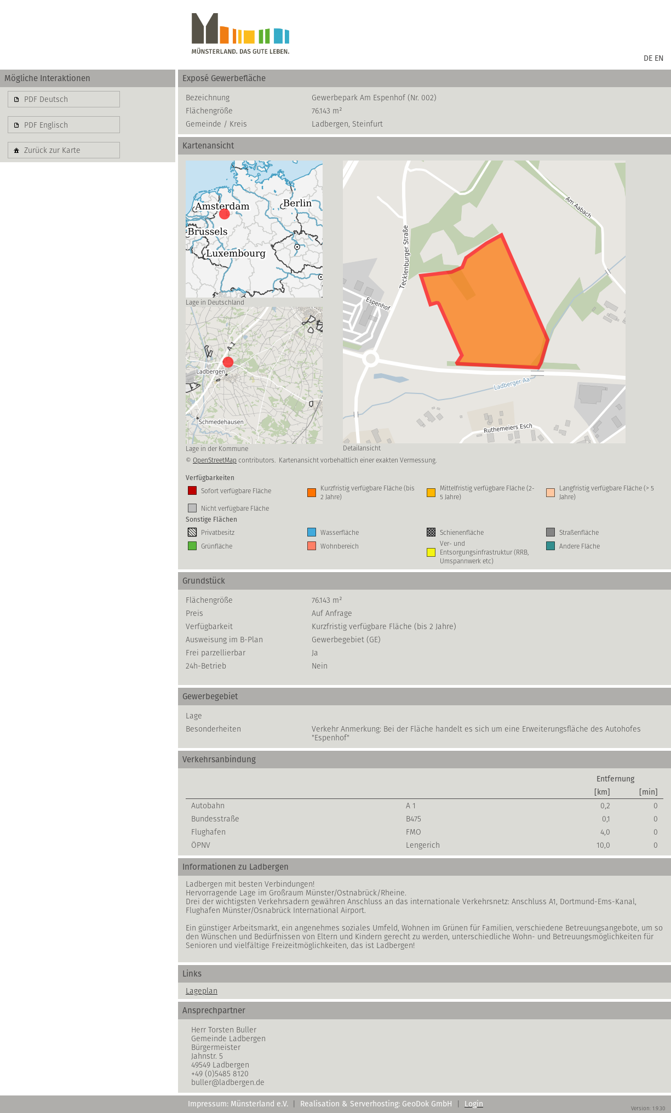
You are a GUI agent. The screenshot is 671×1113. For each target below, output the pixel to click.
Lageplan (201, 990)
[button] (64, 99)
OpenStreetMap (215, 460)
